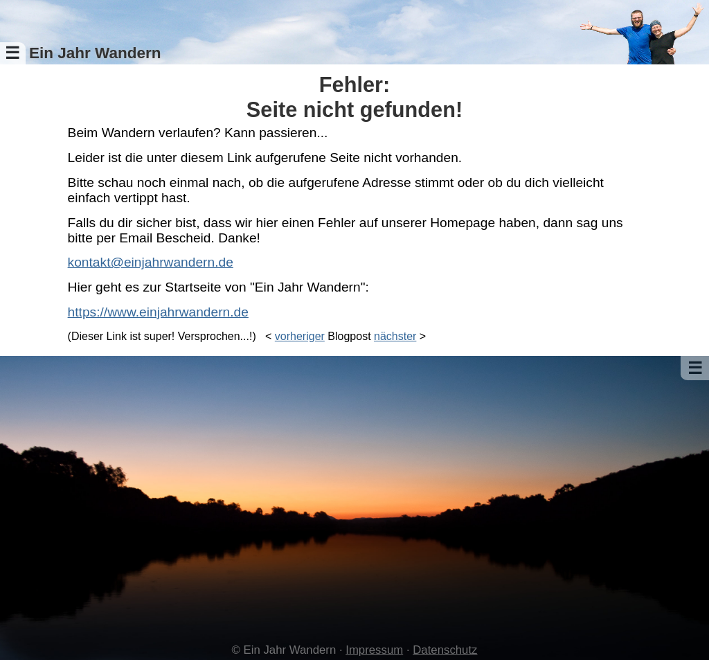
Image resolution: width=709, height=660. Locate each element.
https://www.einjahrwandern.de (158, 312)
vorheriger (300, 336)
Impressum (374, 650)
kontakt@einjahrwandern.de (150, 262)
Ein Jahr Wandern (95, 53)
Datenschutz (445, 650)
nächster (395, 336)
